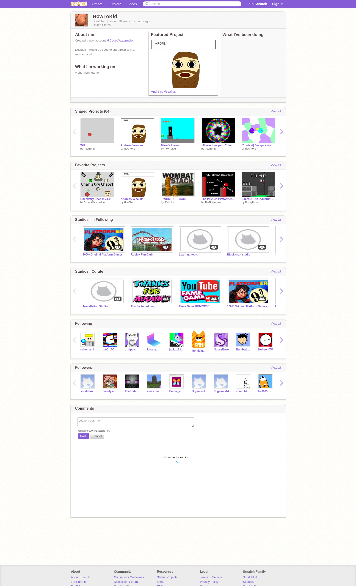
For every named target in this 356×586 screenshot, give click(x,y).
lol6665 (263, 391)
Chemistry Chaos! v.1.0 (95, 199)
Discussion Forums (126, 581)
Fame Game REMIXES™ (194, 306)
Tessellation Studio (95, 306)
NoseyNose (251, 202)
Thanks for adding (143, 306)
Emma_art (176, 391)
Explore (115, 4)
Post (83, 436)
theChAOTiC (110, 349)
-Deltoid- (169, 202)
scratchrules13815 (88, 391)
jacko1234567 (177, 349)
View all (276, 111)
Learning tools (188, 254)
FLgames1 (198, 391)
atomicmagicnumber (199, 350)
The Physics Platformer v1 (218, 199)
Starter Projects (167, 577)
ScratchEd (250, 577)
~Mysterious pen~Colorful (218, 145)
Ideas (132, 4)
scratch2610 (243, 391)
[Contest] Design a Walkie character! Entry (258, 145)
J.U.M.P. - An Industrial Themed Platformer (258, 199)
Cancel (97, 436)
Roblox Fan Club (142, 254)
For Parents (78, 581)
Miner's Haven (170, 145)
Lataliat (152, 349)
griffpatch (131, 349)
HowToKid (89, 148)
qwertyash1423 (110, 391)
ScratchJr (249, 581)
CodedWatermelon (94, 202)
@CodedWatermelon (120, 40)
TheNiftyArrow (213, 202)
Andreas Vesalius (163, 91)
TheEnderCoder (132, 391)
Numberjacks (243, 349)
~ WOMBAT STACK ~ (174, 199)
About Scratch (80, 577)
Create (97, 4)
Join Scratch (256, 4)
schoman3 (87, 349)
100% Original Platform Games (103, 254)
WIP (83, 145)
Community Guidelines (129, 577)
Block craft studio (238, 254)
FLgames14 (221, 391)
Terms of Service (211, 577)
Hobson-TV (265, 349)
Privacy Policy (209, 581)
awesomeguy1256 (155, 391)
